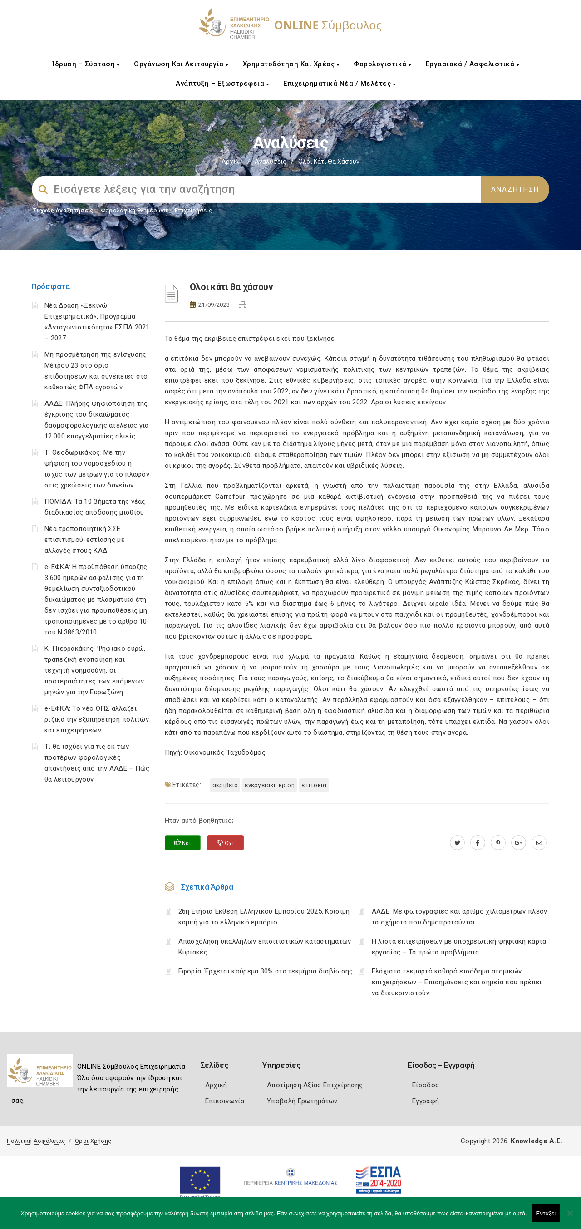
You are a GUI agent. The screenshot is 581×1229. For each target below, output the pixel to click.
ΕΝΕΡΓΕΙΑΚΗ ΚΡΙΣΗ (270, 785)
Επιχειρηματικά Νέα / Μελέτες (339, 83)
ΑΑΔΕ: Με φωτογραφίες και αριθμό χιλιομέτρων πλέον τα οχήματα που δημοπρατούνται (459, 916)
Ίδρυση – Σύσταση (85, 64)
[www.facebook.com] (478, 843)
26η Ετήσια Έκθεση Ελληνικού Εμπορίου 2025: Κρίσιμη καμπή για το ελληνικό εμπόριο (264, 916)
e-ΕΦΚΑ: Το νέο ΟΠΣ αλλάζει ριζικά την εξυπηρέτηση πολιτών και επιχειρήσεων (96, 719)
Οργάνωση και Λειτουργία (181, 64)
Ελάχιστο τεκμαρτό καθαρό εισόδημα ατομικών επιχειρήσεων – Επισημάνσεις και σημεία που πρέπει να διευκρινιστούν (457, 982)
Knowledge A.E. (536, 1141)
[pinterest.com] (498, 843)
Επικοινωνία (224, 1101)
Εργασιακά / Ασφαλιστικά (472, 64)
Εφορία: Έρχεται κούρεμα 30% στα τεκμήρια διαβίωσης (265, 971)
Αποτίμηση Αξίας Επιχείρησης (315, 1085)
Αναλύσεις (270, 161)
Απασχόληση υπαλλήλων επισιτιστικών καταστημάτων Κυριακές (264, 946)
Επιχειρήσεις (193, 210)
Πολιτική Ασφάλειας (36, 1140)
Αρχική (232, 161)
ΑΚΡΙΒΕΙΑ (225, 785)
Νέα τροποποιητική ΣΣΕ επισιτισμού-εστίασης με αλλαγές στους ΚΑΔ (84, 540)
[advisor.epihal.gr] (539, 843)
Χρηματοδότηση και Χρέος (291, 64)
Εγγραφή (425, 1101)
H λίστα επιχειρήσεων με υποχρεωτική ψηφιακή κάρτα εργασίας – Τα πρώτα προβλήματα (459, 946)
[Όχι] (569, 1218)
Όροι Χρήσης (93, 1140)
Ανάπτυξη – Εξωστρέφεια (222, 83)
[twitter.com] (457, 843)
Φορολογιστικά (382, 64)
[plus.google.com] (518, 843)
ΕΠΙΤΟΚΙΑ (313, 785)
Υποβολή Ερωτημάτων (302, 1101)
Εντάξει (546, 1213)
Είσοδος (425, 1085)
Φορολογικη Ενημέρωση (135, 210)
